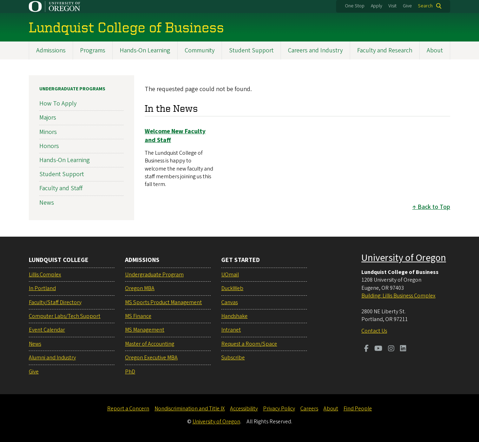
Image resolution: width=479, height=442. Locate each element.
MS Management (144, 330)
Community (200, 50)
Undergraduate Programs (72, 88)
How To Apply (58, 103)
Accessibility (244, 408)
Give (407, 5)
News (46, 202)
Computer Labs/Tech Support (64, 316)
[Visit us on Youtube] (378, 349)
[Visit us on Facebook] (366, 349)
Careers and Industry (315, 50)
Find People (357, 408)
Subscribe (233, 357)
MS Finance (138, 316)
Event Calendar (47, 330)
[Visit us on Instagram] (391, 349)
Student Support (251, 50)
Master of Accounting (149, 344)
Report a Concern (128, 408)
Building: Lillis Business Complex (398, 296)
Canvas (229, 302)
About (435, 50)
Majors (47, 117)
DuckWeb (232, 288)
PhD (130, 372)
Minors (48, 131)
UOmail (230, 274)
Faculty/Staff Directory (55, 302)
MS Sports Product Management (163, 302)
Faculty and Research (384, 50)
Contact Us (374, 331)
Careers (309, 408)
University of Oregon (403, 258)
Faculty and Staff (61, 188)
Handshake (234, 316)
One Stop (355, 5)
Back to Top (434, 206)
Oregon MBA (140, 288)
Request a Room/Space (249, 344)
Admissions (51, 50)
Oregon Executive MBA (151, 357)
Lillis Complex (45, 274)
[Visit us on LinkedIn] (403, 349)
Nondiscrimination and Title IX (190, 408)
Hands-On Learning (145, 50)
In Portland (42, 288)
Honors (49, 146)
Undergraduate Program (154, 274)
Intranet (231, 330)
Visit (392, 5)
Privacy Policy (279, 408)
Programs (92, 50)
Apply (376, 5)
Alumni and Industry (52, 357)
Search (425, 5)
